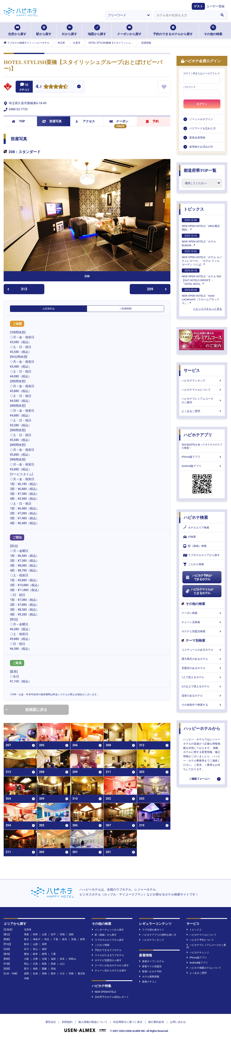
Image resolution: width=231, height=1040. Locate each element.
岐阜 (35, 954)
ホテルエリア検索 (196, 527)
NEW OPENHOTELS (104, 991)
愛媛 (44, 968)
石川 (26, 949)
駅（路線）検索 (195, 546)
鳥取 (44, 963)
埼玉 (46, 939)
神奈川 (36, 939)
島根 (53, 963)
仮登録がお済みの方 (201, 146)
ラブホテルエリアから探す (201, 555)
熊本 (53, 973)
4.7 (39, 87)
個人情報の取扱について (92, 1021)
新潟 (26, 944)
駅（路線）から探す (104, 934)
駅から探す (43, 30)
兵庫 (35, 958)
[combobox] (185, 15)
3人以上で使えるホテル (202, 686)
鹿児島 (81, 973)
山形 (44, 934)
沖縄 (26, 978)
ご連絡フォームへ (199, 778)
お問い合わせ (178, 1021)
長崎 (44, 973)
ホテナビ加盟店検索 (202, 631)
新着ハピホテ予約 (150, 971)
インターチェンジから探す (108, 929)
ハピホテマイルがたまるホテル (199, 591)
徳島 (35, 968)
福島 (71, 934)
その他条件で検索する (202, 704)
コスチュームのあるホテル (202, 649)
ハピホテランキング (202, 380)
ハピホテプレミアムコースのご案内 (202, 400)
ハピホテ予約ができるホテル (198, 577)
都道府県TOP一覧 (200, 170)
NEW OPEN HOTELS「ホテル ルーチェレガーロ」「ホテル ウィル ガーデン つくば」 (202, 257)
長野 (44, 944)
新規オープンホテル (151, 961)
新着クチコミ (148, 981)
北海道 (27, 929)
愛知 (26, 954)
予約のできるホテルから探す (173, 30)
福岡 (26, 973)
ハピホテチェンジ (197, 952)
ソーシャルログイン (201, 119)
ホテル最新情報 (149, 976)
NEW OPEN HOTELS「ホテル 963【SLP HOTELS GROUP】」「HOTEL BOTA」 (201, 277)
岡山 (26, 963)
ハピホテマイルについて (202, 389)
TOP (18, 121)
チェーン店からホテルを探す (109, 970)
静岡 (44, 954)
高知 (53, 968)
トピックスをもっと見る (207, 308)
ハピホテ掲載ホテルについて (203, 967)
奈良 (62, 958)
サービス (192, 370)
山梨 (35, 944)
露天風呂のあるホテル (202, 658)
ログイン (202, 103)
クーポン (118, 121)
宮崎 (71, 973)
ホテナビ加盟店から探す (107, 960)
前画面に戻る (26, 709)
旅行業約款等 (156, 1021)
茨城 (73, 939)
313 (17, 289)
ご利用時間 (125, 308)
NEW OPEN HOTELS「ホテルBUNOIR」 (199, 240)
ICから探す (69, 30)
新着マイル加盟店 (150, 966)
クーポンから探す (129, 30)
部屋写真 (52, 121)
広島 (35, 963)
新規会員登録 (197, 137)
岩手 (53, 934)
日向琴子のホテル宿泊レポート (110, 997)
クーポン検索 (202, 612)
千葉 (55, 939)
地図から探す (97, 30)
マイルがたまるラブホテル (108, 955)
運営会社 (50, 1021)
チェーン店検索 (202, 622)
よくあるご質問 (202, 411)
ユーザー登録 (215, 6)
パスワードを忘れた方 (202, 128)
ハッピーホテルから (202, 728)
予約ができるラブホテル (107, 950)
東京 (26, 939)
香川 (26, 968)
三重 (53, 954)
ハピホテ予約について (200, 939)
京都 (44, 958)
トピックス (194, 209)
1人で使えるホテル (202, 677)
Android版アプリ (202, 466)
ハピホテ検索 (196, 517)
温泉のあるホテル (202, 695)
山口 (62, 963)
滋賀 (53, 958)
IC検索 (189, 537)
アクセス (85, 121)
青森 (26, 934)
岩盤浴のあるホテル (202, 668)
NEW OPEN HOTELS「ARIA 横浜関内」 (201, 224)
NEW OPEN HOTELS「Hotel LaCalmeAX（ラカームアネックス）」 (200, 296)
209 (157, 289)
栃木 (64, 939)
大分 (62, 973)
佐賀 (35, 973)
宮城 (62, 934)
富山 (35, 949)
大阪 (26, 958)
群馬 (82, 939)
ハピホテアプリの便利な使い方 (157, 934)
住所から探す (17, 30)
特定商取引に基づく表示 (127, 1021)
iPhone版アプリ (202, 456)
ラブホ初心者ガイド (151, 929)
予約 (152, 121)
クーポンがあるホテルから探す (110, 965)
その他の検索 (213, 30)
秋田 (35, 934)
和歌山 (72, 958)
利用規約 (67, 1021)
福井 (44, 949)
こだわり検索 (193, 564)
